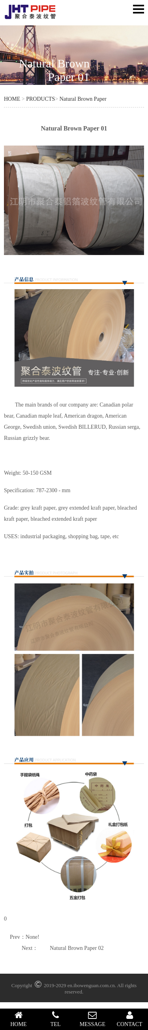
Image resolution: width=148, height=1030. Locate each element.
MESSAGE (92, 1019)
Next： (30, 948)
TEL (55, 1019)
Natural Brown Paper (83, 99)
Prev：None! (24, 937)
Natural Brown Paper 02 (76, 948)
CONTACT (129, 1019)
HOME (12, 99)
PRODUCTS (40, 99)
